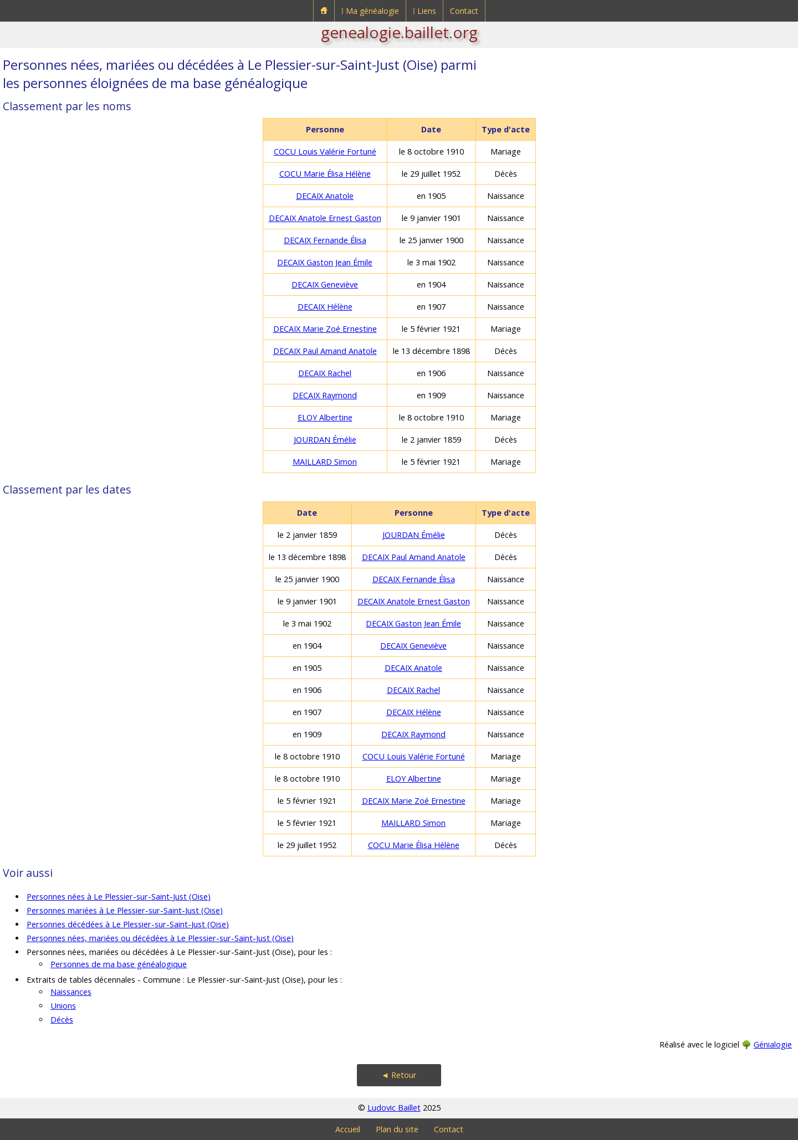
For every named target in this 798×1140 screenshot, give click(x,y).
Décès (61, 1019)
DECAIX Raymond (325, 395)
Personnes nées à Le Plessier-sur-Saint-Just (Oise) (119, 896)
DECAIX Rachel (324, 373)
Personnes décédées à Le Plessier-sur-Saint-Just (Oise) (128, 924)
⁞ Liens (424, 11)
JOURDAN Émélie (325, 439)
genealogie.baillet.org (399, 32)
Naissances (70, 992)
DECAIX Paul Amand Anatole (325, 351)
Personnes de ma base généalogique (118, 964)
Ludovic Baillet (394, 1107)
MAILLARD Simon (325, 461)
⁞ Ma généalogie (370, 11)
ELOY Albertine (325, 417)
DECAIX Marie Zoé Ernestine (325, 328)
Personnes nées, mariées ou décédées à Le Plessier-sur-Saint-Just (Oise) (160, 938)
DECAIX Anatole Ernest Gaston (325, 218)
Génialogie (773, 1044)
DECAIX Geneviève (324, 284)
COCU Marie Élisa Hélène (325, 173)
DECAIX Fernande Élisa (325, 240)
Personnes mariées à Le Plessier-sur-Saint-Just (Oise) (125, 910)
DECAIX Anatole (325, 196)
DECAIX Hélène (325, 306)
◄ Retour (399, 1075)
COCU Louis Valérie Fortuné (325, 151)
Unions (63, 1005)
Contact (464, 11)
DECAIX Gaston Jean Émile (324, 262)
